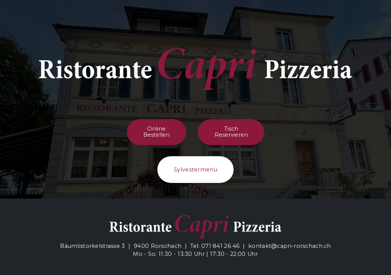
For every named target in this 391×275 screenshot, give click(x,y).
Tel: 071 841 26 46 (215, 246)
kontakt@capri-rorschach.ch (289, 246)
